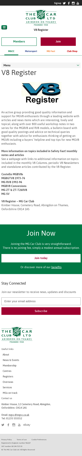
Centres (7, 371)
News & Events (11, 360)
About (6, 354)
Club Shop (72, 47)
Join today (41, 258)
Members (19, 37)
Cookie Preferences (39, 440)
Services (7, 387)
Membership (9, 365)
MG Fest (51, 47)
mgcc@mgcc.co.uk (19, 414)
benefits (56, 267)
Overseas (8, 382)
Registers (8, 376)
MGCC (11, 47)
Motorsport (31, 47)
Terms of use (22, 440)
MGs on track (10, 393)
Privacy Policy (6, 440)
